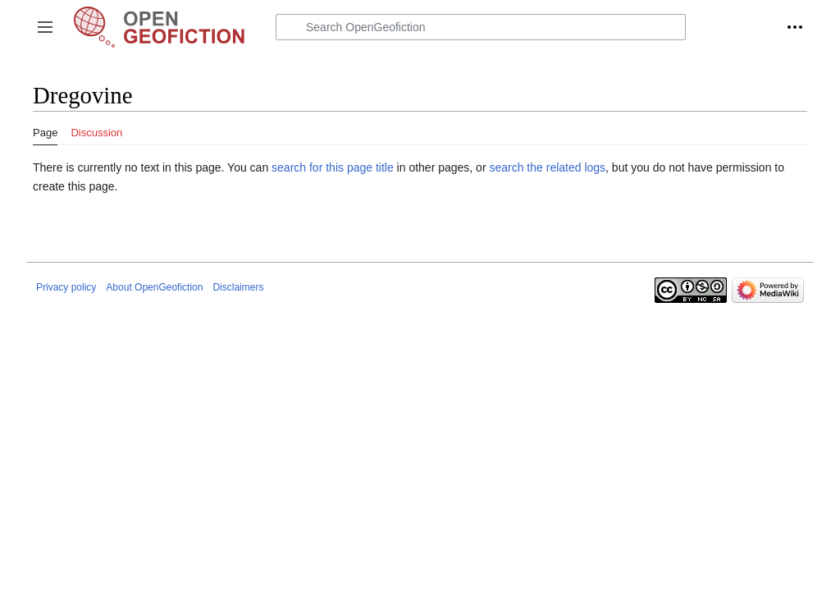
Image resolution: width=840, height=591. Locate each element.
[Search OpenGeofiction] (481, 27)
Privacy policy (66, 287)
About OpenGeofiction (154, 287)
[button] (45, 27)
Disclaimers (237, 287)
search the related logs (547, 167)
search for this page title (333, 167)
